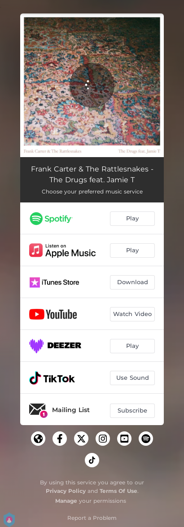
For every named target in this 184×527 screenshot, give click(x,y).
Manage (66, 500)
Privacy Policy (66, 490)
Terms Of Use (118, 490)
